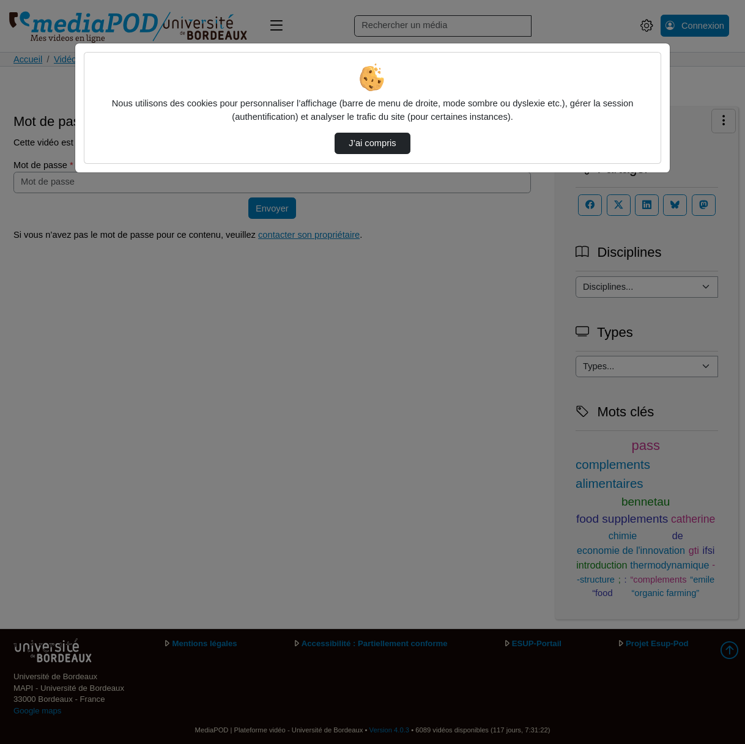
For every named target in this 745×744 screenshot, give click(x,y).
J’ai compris (372, 143)
